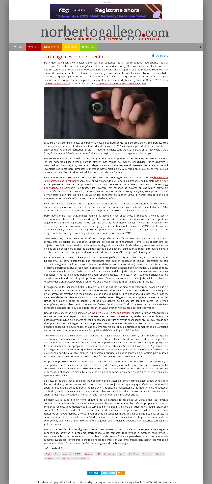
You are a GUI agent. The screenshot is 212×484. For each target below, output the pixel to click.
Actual (33, 46)
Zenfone (84, 458)
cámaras (67, 454)
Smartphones (63, 458)
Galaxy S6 (88, 454)
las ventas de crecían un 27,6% (121, 83)
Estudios (70, 46)
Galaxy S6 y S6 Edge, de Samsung (111, 312)
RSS (121, 472)
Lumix (121, 454)
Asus (57, 454)
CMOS (77, 454)
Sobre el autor (42, 482)
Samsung (160, 454)
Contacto (94, 472)
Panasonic (147, 454)
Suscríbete (109, 472)
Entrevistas (51, 46)
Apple (48, 454)
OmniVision (134, 454)
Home (18, 46)
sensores (49, 458)
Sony (75, 458)
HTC (98, 454)
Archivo (88, 46)
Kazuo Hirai (109, 454)
